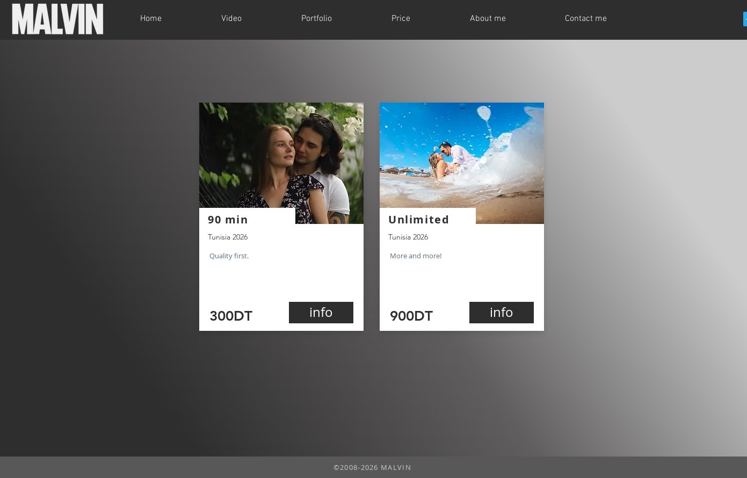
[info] (321, 312)
